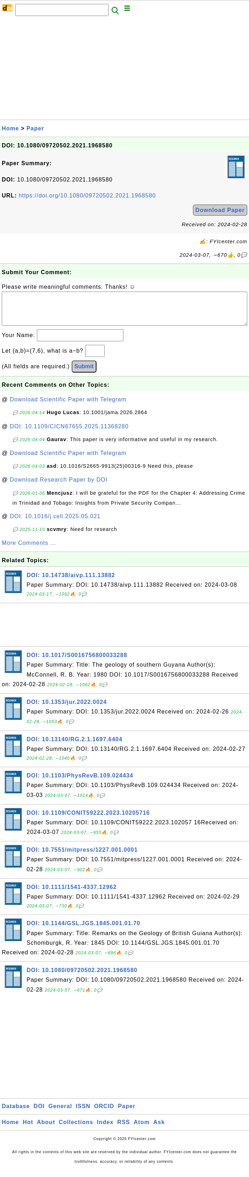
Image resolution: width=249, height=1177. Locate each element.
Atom (142, 1129)
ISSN (83, 1113)
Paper (35, 128)
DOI (39, 1113)
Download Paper (220, 210)
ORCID (104, 1113)
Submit (84, 373)
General (60, 1113)
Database (16, 1113)
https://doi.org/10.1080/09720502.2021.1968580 (87, 195)
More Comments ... (29, 550)
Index (105, 1129)
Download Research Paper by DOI (58, 487)
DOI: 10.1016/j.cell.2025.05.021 (55, 523)
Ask (159, 1129)
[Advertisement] (124, 70)
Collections (76, 1129)
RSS (123, 1129)
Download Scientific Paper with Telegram (68, 406)
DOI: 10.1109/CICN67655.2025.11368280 (69, 433)
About (46, 1129)
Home (10, 128)
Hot (28, 1129)
